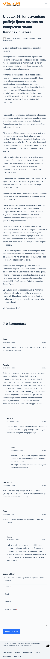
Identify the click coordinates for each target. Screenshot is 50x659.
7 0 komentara (8, 41)
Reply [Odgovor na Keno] (44, 540)
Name (8, 586)
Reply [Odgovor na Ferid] (44, 342)
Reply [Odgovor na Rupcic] (44, 421)
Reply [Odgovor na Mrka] (44, 450)
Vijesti (39, 38)
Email (7, 594)
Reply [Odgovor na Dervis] (44, 368)
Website (8, 601)
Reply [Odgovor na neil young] (44, 485)
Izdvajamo (32, 38)
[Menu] (46, 4)
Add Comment (11, 609)
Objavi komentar (11, 631)
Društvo (25, 38)
